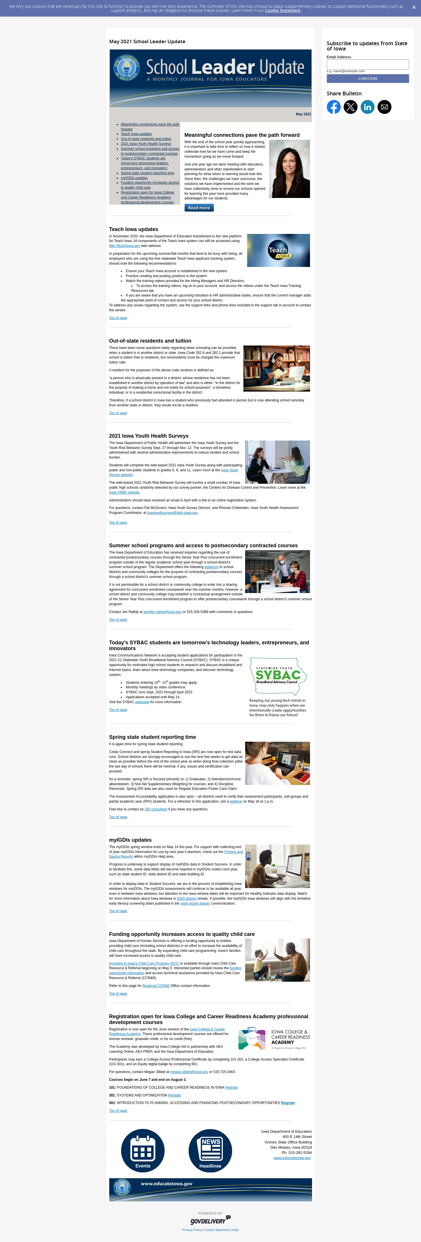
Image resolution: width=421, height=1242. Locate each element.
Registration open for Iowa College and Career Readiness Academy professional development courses (147, 197)
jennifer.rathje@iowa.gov (162, 612)
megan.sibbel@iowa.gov (189, 1072)
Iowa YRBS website (124, 492)
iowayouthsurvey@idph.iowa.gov (172, 513)
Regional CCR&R (156, 986)
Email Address (339, 57)
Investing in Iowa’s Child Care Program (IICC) (144, 963)
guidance (212, 567)
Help (235, 1230)
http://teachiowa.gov (124, 246)
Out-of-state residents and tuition (146, 139)
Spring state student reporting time (147, 173)
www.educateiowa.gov (292, 1158)
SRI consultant (156, 809)
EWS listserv (187, 899)
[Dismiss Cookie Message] (414, 5)
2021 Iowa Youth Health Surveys (146, 144)
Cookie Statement (283, 10)
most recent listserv (195, 903)
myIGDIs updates (134, 178)
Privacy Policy (192, 1230)
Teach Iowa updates (136, 134)
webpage (142, 702)
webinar (236, 801)
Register (231, 1087)
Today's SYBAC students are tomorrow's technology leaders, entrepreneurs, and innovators (145, 163)
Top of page (118, 318)
